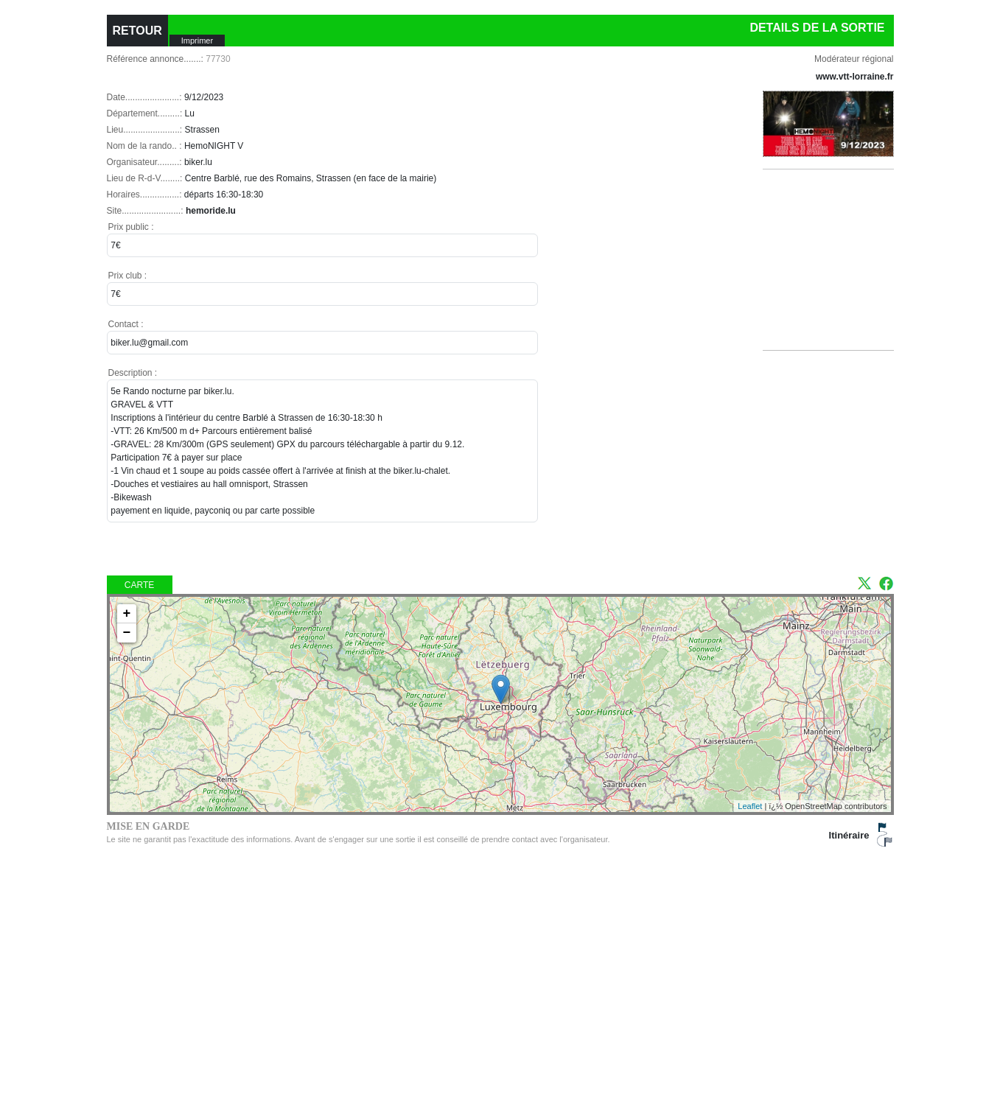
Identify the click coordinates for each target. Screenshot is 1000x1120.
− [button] (127, 633)
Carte (139, 585)
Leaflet (750, 806)
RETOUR (137, 30)
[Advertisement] (834, 278)
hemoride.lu (211, 211)
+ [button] (127, 614)
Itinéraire (849, 835)
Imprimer (197, 40)
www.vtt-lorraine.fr (855, 76)
